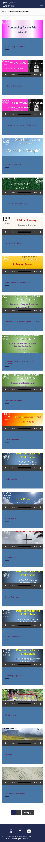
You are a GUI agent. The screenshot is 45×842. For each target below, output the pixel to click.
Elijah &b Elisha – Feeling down (18, 282)
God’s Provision (11, 479)
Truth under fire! (12, 440)
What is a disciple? (13, 164)
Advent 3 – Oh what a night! (17, 204)
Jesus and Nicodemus (14, 400)
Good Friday (10, 558)
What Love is (10, 715)
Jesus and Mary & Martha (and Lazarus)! (22, 322)
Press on (8, 754)
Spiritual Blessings (13, 243)
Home (4, 12)
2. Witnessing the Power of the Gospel (21, 125)
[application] (22, 75)
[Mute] (41, 75)
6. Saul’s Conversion (13, 86)
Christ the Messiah (13, 636)
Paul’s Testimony (12, 597)
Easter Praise (10, 518)
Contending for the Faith (16, 46)
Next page (28, 813)
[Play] (5, 74)
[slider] (25, 74)
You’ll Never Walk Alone (15, 793)
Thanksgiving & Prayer (14, 675)
